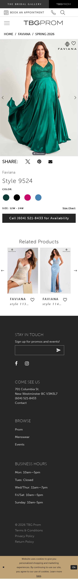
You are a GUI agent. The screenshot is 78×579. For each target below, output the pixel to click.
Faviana (24, 34)
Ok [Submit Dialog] (74, 567)
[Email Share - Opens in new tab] (50, 161)
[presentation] (23, 271)
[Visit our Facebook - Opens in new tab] (16, 364)
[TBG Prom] (43, 23)
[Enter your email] (40, 350)
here (38, 576)
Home (8, 34)
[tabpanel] (39, 97)
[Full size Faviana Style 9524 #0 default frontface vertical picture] (39, 97)
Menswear (22, 437)
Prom (19, 430)
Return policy (24, 542)
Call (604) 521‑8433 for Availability (39, 218)
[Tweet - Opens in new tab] (28, 162)
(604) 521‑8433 (25, 398)
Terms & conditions (29, 530)
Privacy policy (24, 536)
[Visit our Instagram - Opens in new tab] (27, 364)
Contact (21, 403)
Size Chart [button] (69, 208)
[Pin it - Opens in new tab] (39, 162)
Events (19, 445)
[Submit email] (59, 350)
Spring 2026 (44, 34)
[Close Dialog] (3, 568)
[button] (33, 300)
